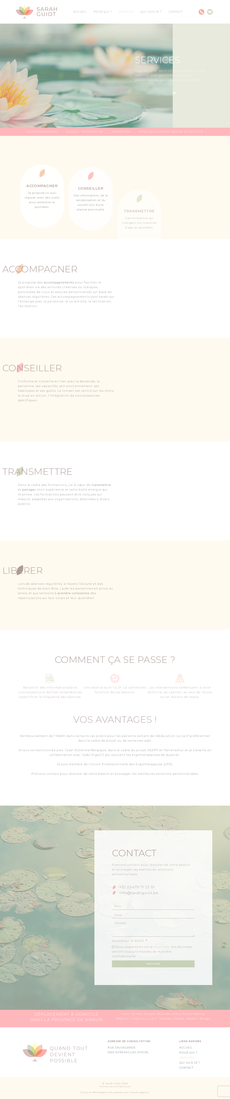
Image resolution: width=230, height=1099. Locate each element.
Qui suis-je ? (151, 11)
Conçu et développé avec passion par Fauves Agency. (115, 1092)
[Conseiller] (90, 234)
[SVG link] (36, 12)
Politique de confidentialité (115, 1086)
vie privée (161, 947)
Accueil (80, 11)
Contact (176, 11)
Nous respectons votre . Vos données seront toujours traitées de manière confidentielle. (152, 951)
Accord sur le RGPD (128, 941)
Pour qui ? (103, 11)
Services (126, 11)
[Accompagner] (42, 229)
